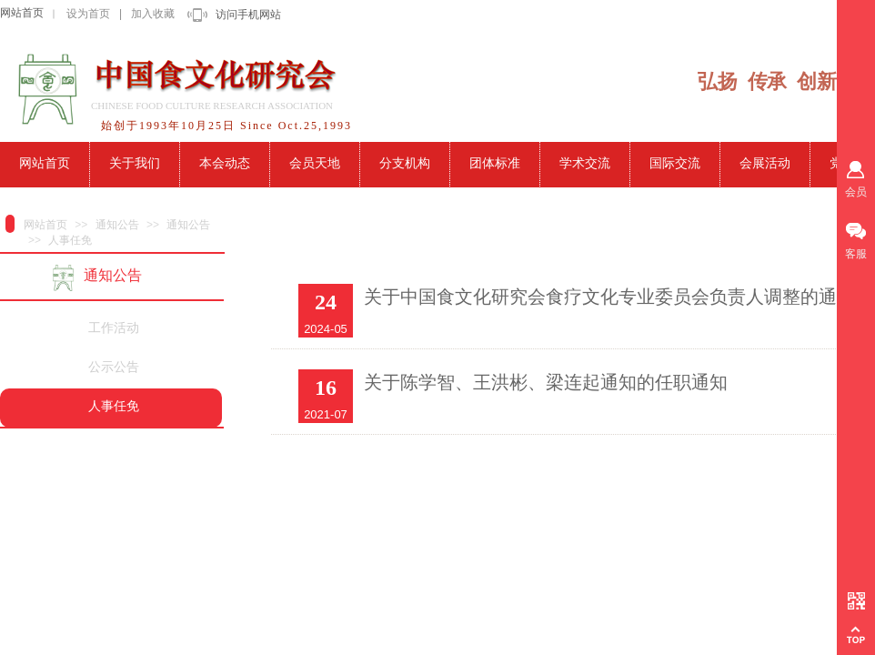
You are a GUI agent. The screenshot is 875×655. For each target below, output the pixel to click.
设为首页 (88, 13)
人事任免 (70, 240)
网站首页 (22, 12)
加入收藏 (153, 13)
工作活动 (113, 328)
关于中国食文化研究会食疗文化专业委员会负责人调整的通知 (609, 297)
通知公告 (117, 224)
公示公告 (113, 367)
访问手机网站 (248, 14)
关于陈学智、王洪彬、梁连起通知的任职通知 (546, 382)
